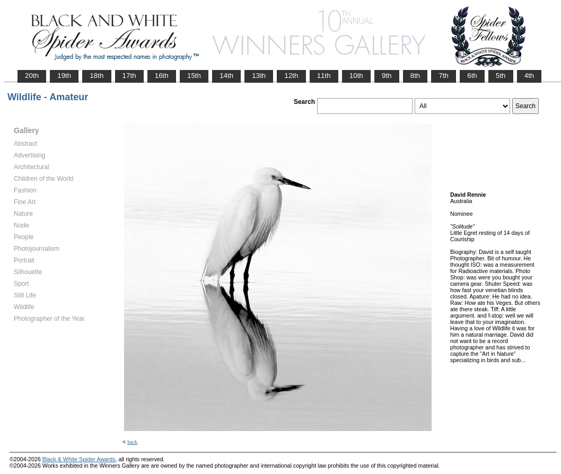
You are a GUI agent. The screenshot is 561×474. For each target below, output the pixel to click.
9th (387, 76)
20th (32, 76)
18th (96, 76)
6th (472, 76)
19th (64, 76)
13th (258, 76)
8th (415, 76)
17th (129, 76)
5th (501, 76)
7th (443, 76)
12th (291, 76)
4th (529, 76)
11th (324, 76)
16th (161, 76)
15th (194, 76)
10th (356, 76)
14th (226, 76)
